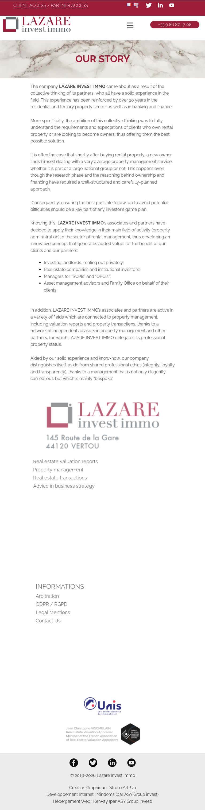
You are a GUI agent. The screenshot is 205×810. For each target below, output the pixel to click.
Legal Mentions (53, 612)
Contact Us (48, 620)
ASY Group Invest (134, 801)
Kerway (101, 801)
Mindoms (105, 794)
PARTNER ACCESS (69, 5)
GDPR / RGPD (51, 604)
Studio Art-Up (122, 787)
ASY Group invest (140, 794)
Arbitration (47, 596)
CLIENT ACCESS (29, 5)
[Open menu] (130, 25)
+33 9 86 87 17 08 (174, 24)
